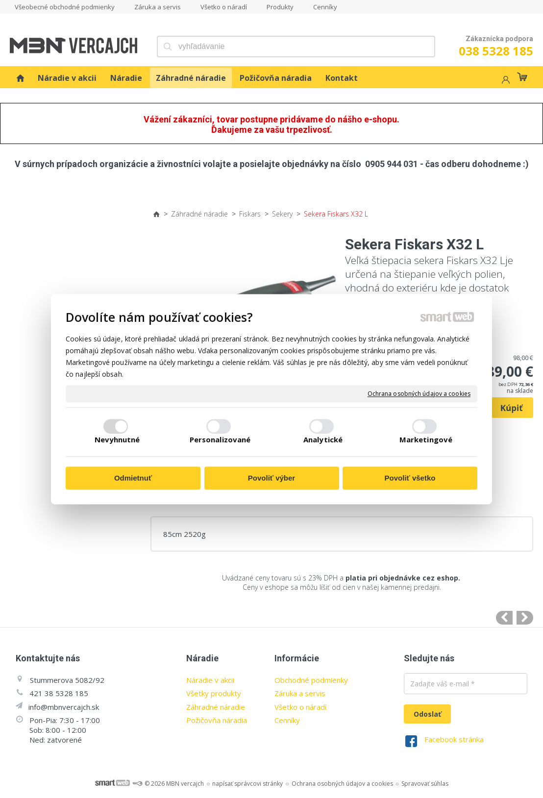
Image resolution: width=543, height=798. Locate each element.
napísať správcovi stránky (247, 783)
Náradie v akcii (210, 680)
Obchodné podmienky (311, 680)
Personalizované (220, 439)
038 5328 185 (496, 51)
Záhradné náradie (215, 707)
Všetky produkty (213, 693)
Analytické (323, 439)
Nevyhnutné (117, 439)
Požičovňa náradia (216, 720)
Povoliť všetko (410, 478)
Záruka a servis (299, 693)
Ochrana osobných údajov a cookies (419, 394)
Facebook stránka (454, 739)
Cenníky (287, 720)
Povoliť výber (271, 478)
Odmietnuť (133, 478)
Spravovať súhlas (424, 783)
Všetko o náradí (300, 707)
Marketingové (425, 439)
